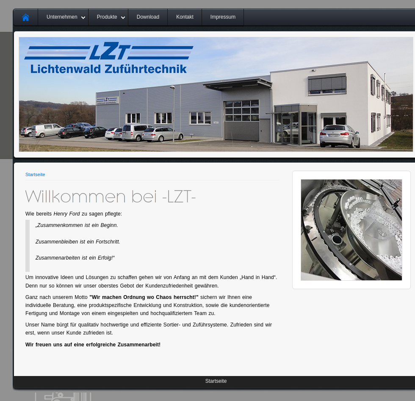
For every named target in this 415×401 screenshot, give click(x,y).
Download (148, 17)
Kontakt (185, 17)
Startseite (35, 174)
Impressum (222, 17)
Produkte (107, 17)
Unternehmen (62, 17)
